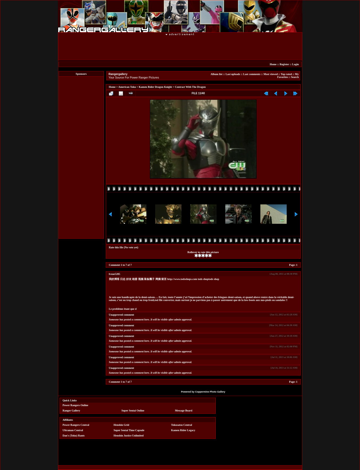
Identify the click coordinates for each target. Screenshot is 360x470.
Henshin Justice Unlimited (128, 435)
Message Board (183, 410)
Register (284, 64)
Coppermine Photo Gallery (210, 391)
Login (295, 64)
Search (295, 77)
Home (273, 64)
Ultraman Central (73, 430)
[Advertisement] (180, 48)
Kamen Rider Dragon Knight (155, 86)
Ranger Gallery (71, 410)
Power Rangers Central (76, 424)
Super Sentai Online (132, 410)
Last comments (251, 74)
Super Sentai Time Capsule (128, 430)
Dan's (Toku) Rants (74, 435)
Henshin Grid (121, 424)
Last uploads (233, 74)
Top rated (286, 74)
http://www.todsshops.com (182, 279)
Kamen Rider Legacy (183, 430)
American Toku (127, 86)
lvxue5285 (114, 274)
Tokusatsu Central (181, 424)
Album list (216, 74)
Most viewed (271, 74)
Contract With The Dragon (190, 86)
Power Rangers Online (75, 405)
